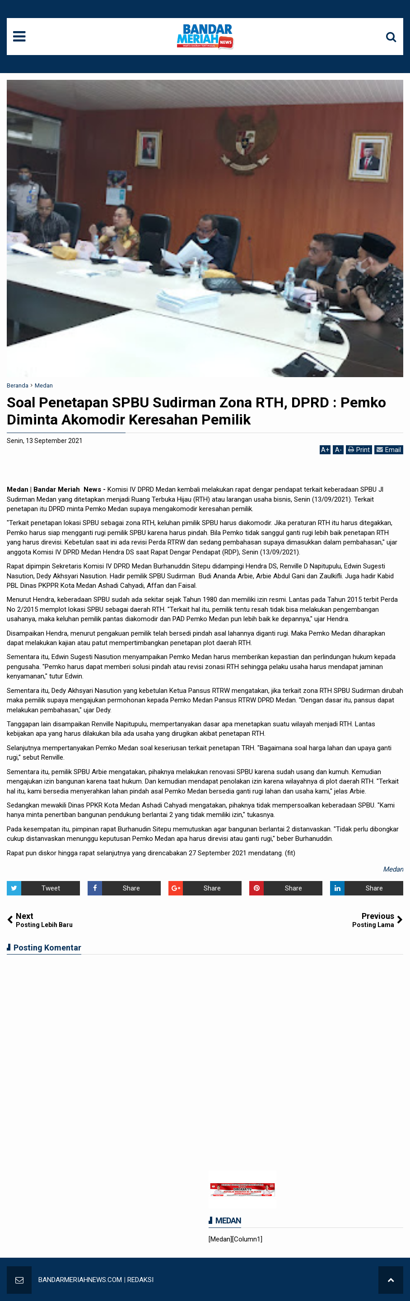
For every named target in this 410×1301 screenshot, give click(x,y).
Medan (393, 869)
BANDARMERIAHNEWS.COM (80, 1280)
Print (359, 449)
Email (389, 449)
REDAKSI (140, 1280)
